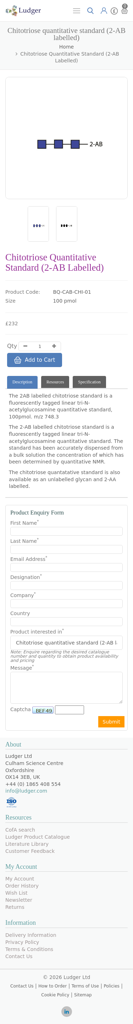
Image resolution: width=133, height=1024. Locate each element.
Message (22, 667)
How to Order (52, 986)
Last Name (24, 541)
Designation (26, 577)
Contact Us (18, 956)
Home (66, 47)
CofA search (20, 830)
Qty (12, 346)
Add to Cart (34, 360)
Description (22, 381)
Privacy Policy (22, 942)
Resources (55, 381)
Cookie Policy (55, 994)
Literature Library (27, 844)
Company (23, 595)
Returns (14, 907)
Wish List (16, 893)
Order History (22, 886)
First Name (24, 522)
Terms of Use (85, 986)
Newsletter (18, 900)
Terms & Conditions (29, 949)
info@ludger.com (26, 791)
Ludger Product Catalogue (37, 837)
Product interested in (37, 632)
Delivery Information (30, 935)
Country (20, 613)
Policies (111, 986)
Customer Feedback (30, 851)
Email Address (28, 559)
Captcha (20, 709)
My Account (19, 879)
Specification (89, 381)
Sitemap (83, 994)
